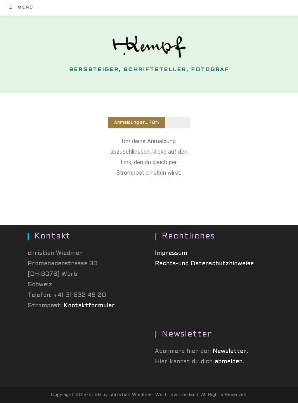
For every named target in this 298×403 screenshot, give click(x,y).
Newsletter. (230, 351)
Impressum (171, 253)
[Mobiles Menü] (21, 7)
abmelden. (229, 361)
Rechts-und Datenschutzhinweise (204, 263)
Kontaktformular (89, 305)
